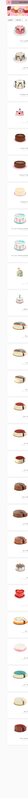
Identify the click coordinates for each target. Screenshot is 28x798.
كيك (20, 20)
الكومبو (4, 20)
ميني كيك (12, 20)
